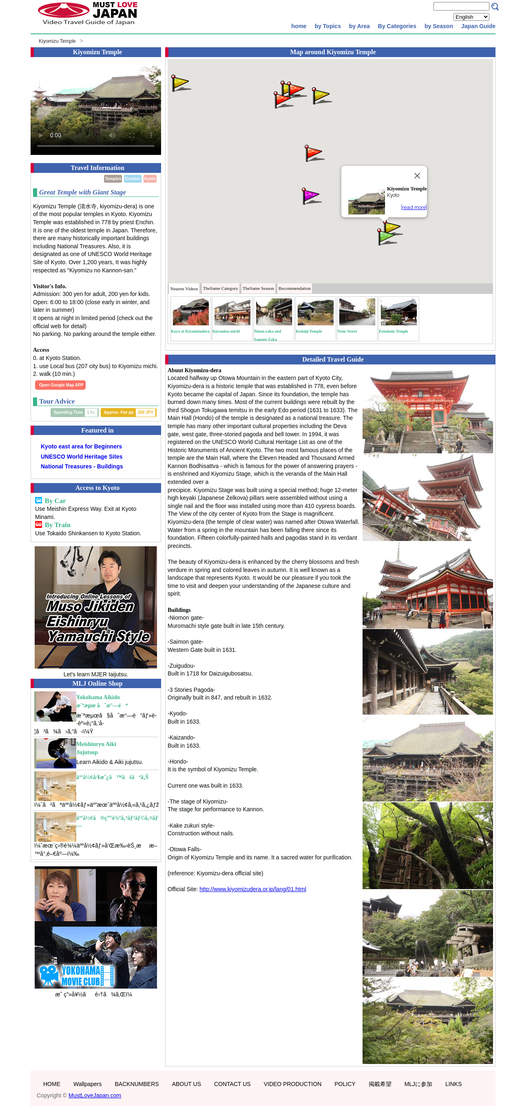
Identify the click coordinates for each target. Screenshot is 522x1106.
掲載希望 (380, 1084)
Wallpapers (87, 1084)
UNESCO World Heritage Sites (81, 456)
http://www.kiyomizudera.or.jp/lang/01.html (252, 889)
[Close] (417, 175)
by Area (359, 26)
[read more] (414, 207)
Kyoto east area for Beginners (81, 446)
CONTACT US (232, 1084)
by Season (439, 26)
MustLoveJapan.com (95, 1095)
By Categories (397, 26)
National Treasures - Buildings (82, 466)
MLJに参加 (418, 1084)
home (298, 26)
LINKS (453, 1084)
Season (258, 288)
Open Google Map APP (61, 385)
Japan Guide (478, 26)
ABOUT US (186, 1084)
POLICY (344, 1084)
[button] (180, 82)
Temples (113, 179)
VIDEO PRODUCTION (293, 1084)
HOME (51, 1084)
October (132, 179)
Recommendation (295, 288)
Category (220, 288)
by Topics (328, 26)
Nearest (184, 288)
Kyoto (150, 179)
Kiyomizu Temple (57, 41)
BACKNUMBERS (137, 1084)
